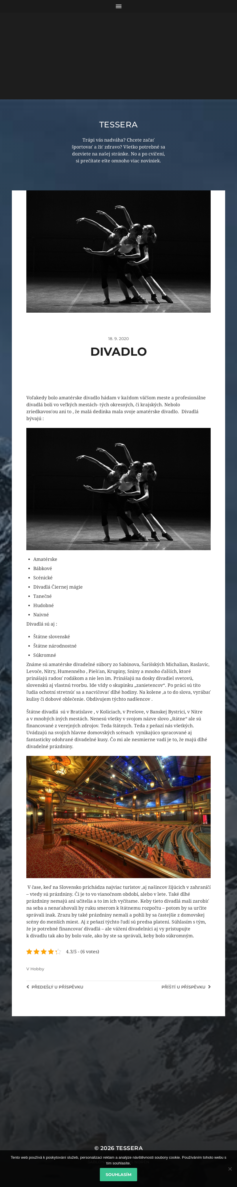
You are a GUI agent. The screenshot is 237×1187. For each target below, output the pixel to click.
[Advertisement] (118, 56)
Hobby (37, 968)
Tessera (118, 124)
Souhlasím (118, 1174)
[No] (230, 1169)
